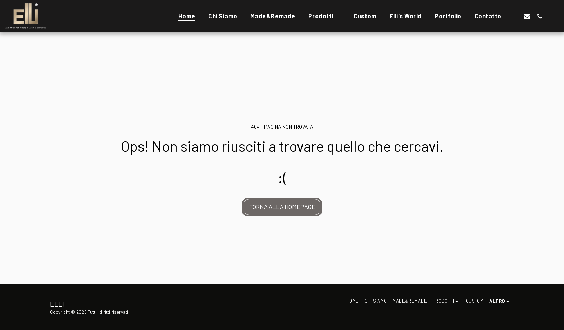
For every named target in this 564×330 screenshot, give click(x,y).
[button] (514, 16)
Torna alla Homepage (282, 206)
